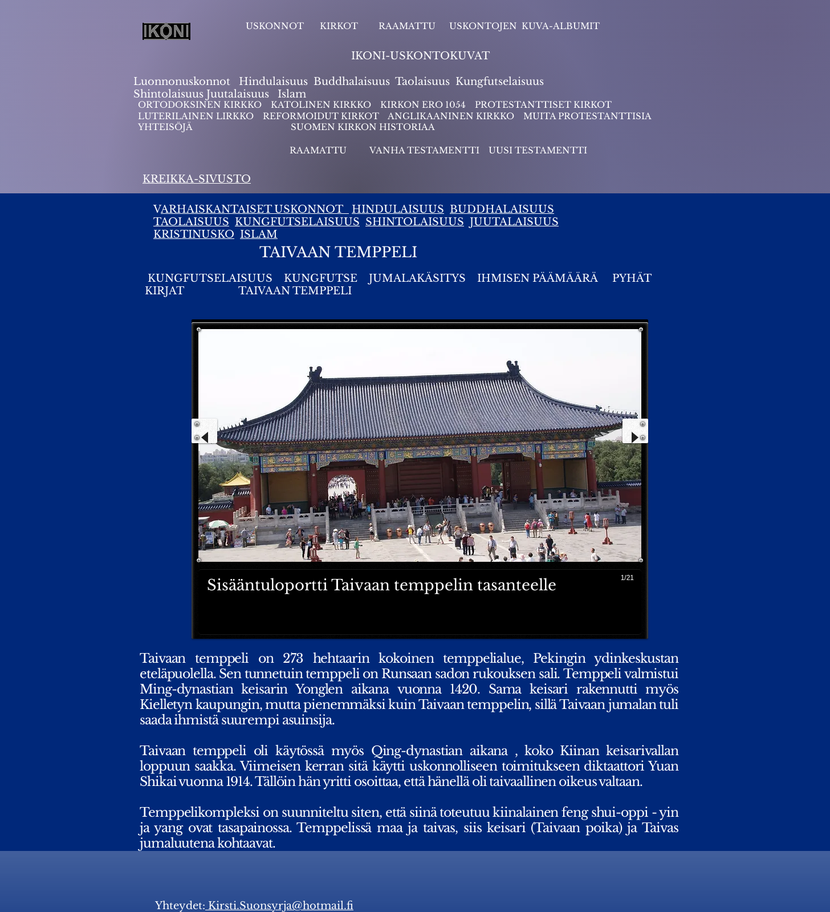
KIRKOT (340, 26)
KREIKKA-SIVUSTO (197, 179)
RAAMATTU (407, 26)
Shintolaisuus (169, 94)
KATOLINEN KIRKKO (322, 104)
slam (294, 94)
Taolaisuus (422, 81)
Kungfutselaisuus (499, 81)
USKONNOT (275, 26)
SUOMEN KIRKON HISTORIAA (363, 126)
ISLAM (259, 234)
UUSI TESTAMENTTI (538, 150)
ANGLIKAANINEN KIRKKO (451, 116)
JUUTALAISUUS (514, 222)
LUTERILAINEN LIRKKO (197, 116)
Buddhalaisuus (352, 81)
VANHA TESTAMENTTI (425, 150)
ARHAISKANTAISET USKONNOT (255, 209)
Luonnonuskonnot (183, 81)
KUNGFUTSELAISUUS (297, 222)
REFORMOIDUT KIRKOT (321, 116)
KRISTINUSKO (193, 234)
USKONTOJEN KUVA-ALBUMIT (524, 26)
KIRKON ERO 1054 (423, 104)
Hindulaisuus (272, 81)
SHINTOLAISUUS (414, 222)
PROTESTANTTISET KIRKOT (543, 104)
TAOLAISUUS (191, 222)
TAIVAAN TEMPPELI (295, 291)
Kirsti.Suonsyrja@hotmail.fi (279, 905)
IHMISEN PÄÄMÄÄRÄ (537, 278)
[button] (420, 482)
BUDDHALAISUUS (502, 209)
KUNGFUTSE (320, 278)
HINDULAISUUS (398, 209)
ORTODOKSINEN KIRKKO (201, 104)
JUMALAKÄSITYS (417, 278)
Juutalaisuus (237, 94)
